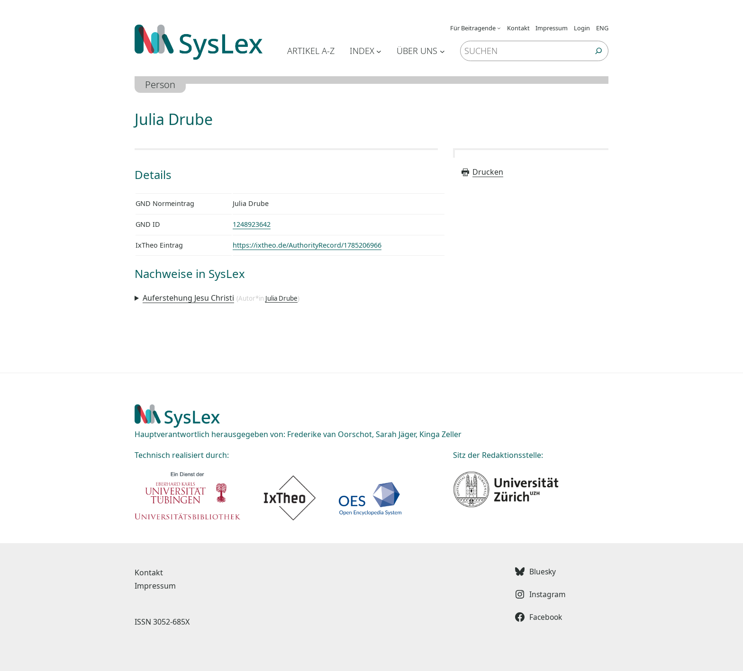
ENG (602, 28)
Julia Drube (281, 298)
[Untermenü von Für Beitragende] (499, 28)
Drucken (482, 172)
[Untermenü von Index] (378, 51)
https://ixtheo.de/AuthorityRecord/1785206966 (307, 245)
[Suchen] (599, 51)
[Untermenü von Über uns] (442, 51)
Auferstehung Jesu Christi (188, 298)
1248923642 (252, 224)
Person (160, 84)
